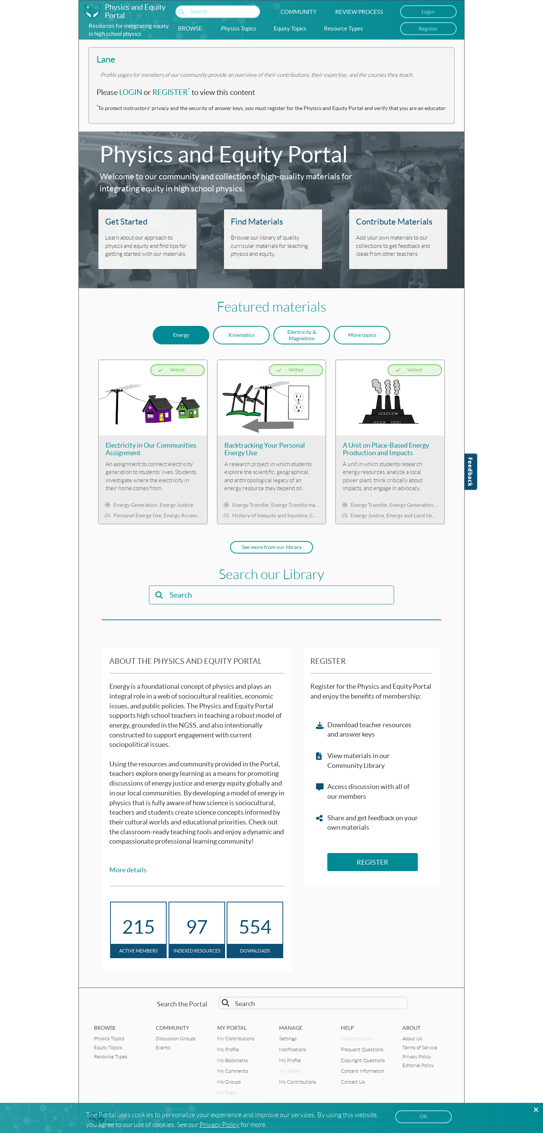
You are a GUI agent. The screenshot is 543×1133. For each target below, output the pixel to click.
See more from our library (272, 547)
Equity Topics (290, 28)
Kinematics (242, 335)
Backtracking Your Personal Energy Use (264, 449)
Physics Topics (238, 28)
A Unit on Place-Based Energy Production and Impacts (386, 449)
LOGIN (130, 92)
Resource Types (343, 28)
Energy (181, 335)
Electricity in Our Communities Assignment (151, 449)
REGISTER (171, 92)
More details (128, 870)
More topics (362, 335)
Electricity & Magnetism (301, 335)
